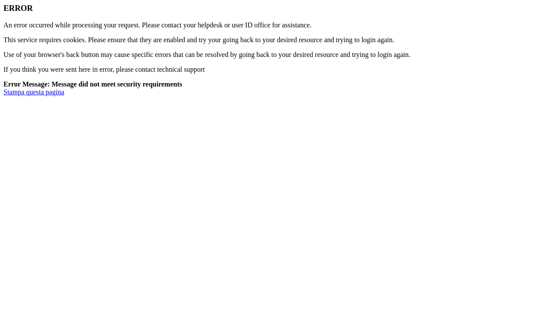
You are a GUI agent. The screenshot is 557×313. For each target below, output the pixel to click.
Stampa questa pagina (33, 92)
